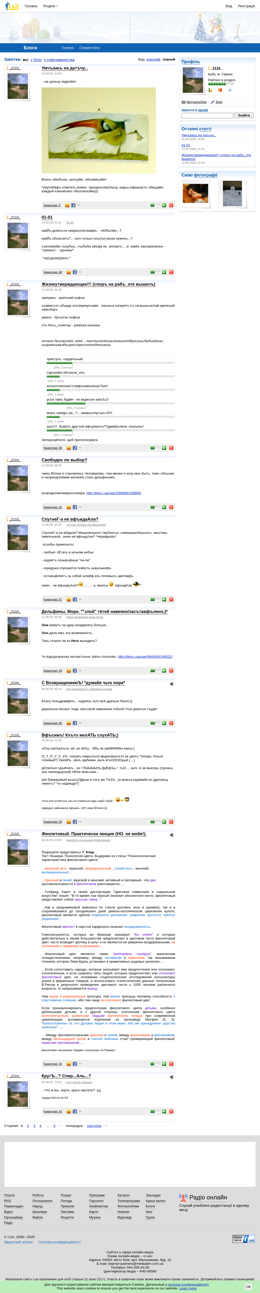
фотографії (205, 175)
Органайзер (13, 1217)
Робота (38, 1195)
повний (169, 59)
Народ (37, 1206)
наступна (94, 1126)
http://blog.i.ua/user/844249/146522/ (145, 656)
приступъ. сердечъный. (65, 359)
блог (216, 102)
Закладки (153, 1195)
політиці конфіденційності (188, 1284)
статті (205, 128)
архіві (203, 110)
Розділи (49, 6)
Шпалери (39, 1212)
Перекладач (13, 1206)
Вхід (229, 6)
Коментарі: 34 (53, 1063)
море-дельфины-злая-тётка (85, 617)
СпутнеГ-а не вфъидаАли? (70, 519)
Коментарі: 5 (52, 205)
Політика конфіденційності (59, 1242)
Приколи (67, 1206)
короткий (153, 59)
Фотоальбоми (128, 1206)
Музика (95, 1217)
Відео (8, 1212)
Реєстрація (246, 6)
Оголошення (42, 1201)
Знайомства (98, 1206)
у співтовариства (59, 59)
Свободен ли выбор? (64, 460)
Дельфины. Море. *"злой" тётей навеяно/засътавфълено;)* (105, 611)
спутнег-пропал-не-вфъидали (86, 524)
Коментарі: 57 (53, 599)
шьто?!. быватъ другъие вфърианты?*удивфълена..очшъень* (95, 426)
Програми (97, 1195)
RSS (7, 1201)
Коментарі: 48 (53, 272)
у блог (36, 59)
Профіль (191, 61)
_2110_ (13, 68)
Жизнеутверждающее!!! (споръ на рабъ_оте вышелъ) (98, 284)
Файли (37, 1217)
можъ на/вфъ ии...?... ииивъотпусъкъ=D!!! (79, 413)
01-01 (186, 145)
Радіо (8, 1223)
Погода (66, 1201)
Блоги (150, 1206)
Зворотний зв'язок (18, 1242)
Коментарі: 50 (53, 821)
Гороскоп (96, 1201)
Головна (31, 6)
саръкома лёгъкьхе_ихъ (66, 372)
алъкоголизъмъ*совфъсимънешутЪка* (77, 386)
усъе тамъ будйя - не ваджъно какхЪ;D (78, 399)
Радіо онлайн (208, 1197)
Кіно (149, 1212)
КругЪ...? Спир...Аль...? (66, 1076)
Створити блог (89, 48)
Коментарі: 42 (53, 1111)
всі (25, 59)
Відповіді (125, 1217)
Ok (248, 1287)
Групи (150, 1217)
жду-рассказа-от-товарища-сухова (89, 688)
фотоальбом (194, 102)
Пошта (9, 1195)
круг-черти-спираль (79, 1082)
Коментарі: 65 (53, 723)
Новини (123, 1212)
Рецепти (67, 1217)
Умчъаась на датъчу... (199, 135)
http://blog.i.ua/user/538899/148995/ (114, 493)
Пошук (66, 1195)
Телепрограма (129, 1201)
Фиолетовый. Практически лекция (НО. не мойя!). (94, 833)
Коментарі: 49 (53, 670)
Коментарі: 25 (53, 507)
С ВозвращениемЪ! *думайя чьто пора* (83, 682)
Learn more (188, 1288)
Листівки (67, 1212)
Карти (93, 1212)
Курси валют (156, 1201)
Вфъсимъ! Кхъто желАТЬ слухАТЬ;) (80, 735)
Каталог (124, 1195)
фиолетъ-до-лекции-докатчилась (88, 840)
